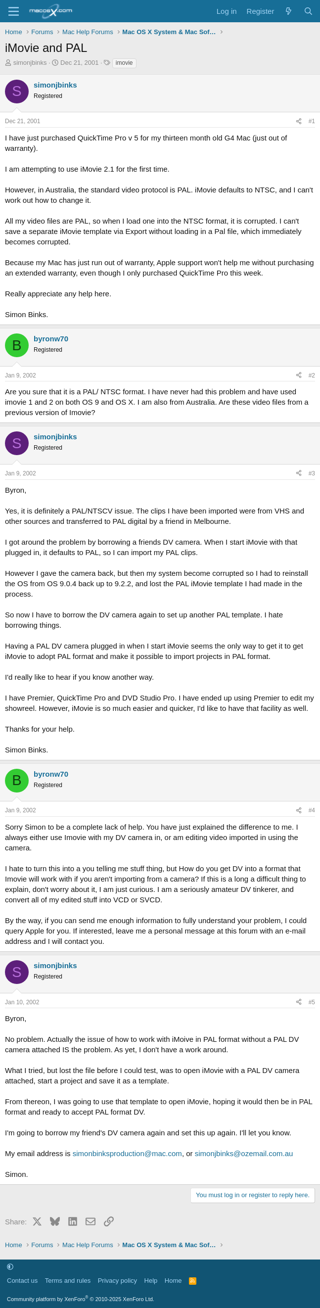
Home (173, 1280)
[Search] (308, 11)
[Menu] (13, 11)
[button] (10, 1266)
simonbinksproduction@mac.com (127, 1153)
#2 (312, 375)
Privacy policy (117, 1280)
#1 (312, 121)
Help (151, 1280)
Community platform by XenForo (80, 1299)
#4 (312, 810)
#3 (312, 473)
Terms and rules (68, 1280)
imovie (124, 62)
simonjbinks (30, 62)
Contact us (22, 1280)
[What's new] (288, 11)
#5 (312, 1002)
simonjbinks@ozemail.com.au (244, 1153)
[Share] (298, 121)
